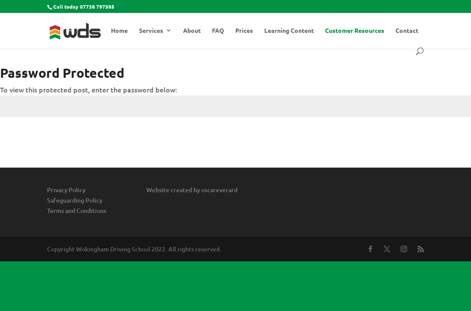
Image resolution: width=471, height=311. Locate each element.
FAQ (218, 30)
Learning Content (289, 30)
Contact (406, 30)
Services (151, 30)
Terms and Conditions (76, 210)
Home (119, 30)
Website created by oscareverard (191, 190)
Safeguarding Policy (74, 200)
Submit (447, 138)
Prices (244, 30)
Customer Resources (354, 30)
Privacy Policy (66, 190)
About (192, 30)
